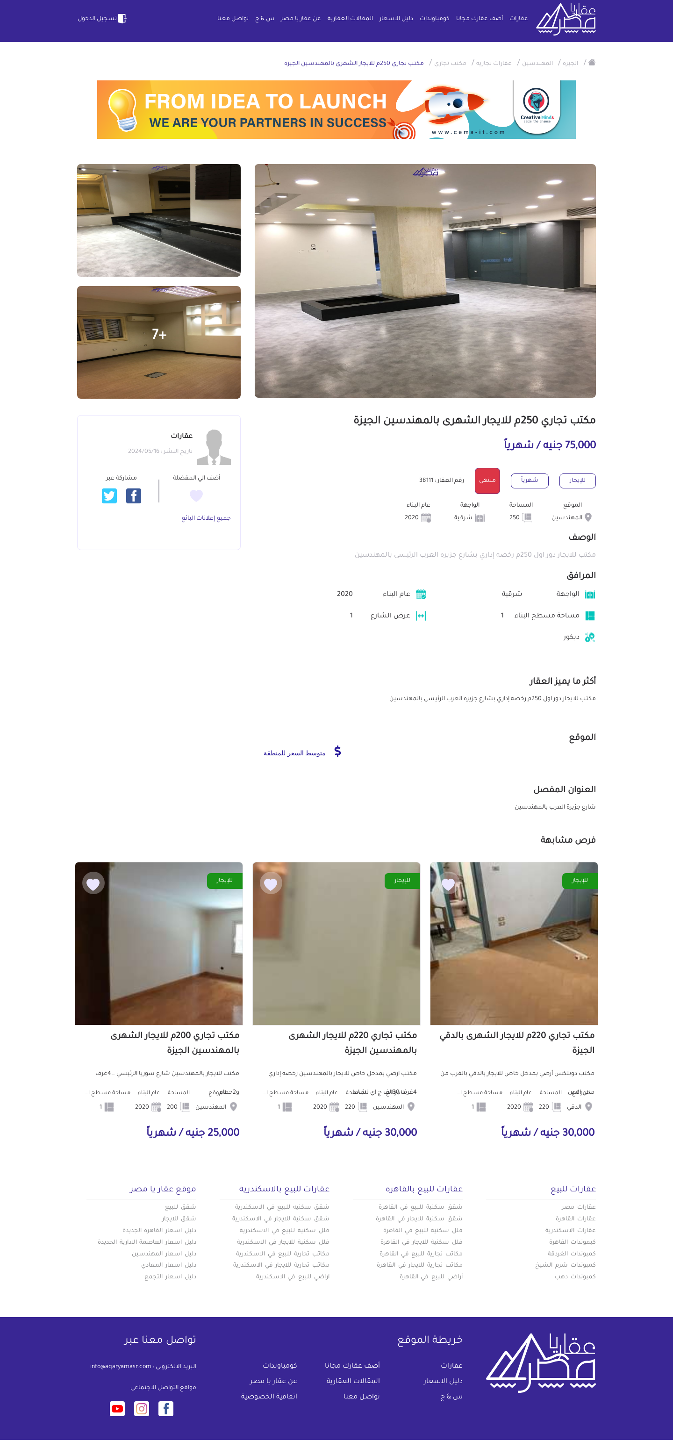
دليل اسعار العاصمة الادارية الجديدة (147, 1243)
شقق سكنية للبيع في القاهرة (421, 1207)
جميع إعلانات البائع (206, 519)
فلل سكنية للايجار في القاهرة (421, 1243)
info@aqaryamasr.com (120, 1367)
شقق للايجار (179, 1219)
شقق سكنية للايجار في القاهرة (419, 1219)
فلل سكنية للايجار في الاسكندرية (283, 1243)
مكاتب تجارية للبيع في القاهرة (421, 1254)
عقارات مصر (579, 1207)
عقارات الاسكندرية (570, 1231)
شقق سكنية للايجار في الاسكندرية (280, 1219)
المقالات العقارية (350, 19)
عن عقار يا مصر (301, 19)
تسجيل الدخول (103, 18)
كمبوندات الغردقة (572, 1254)
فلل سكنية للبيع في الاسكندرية (284, 1231)
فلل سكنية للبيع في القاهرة (423, 1231)
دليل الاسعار (396, 19)
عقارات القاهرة (576, 1219)
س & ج (264, 19)
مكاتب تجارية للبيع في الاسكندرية (282, 1254)
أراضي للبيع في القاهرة (431, 1277)
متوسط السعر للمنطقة (302, 751)
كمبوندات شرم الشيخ (565, 1265)
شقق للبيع (180, 1207)
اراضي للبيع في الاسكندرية (292, 1277)
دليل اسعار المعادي (168, 1265)
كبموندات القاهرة (572, 1243)
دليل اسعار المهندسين (164, 1254)
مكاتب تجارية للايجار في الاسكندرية (281, 1265)
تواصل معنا (233, 19)
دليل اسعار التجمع (170, 1277)
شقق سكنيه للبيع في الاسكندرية (282, 1207)
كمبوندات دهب (575, 1277)
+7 (159, 336)
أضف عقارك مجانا (479, 19)
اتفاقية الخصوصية (269, 1397)
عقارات (518, 19)
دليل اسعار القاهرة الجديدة (159, 1231)
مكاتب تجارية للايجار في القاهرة (420, 1265)
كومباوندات (435, 19)
